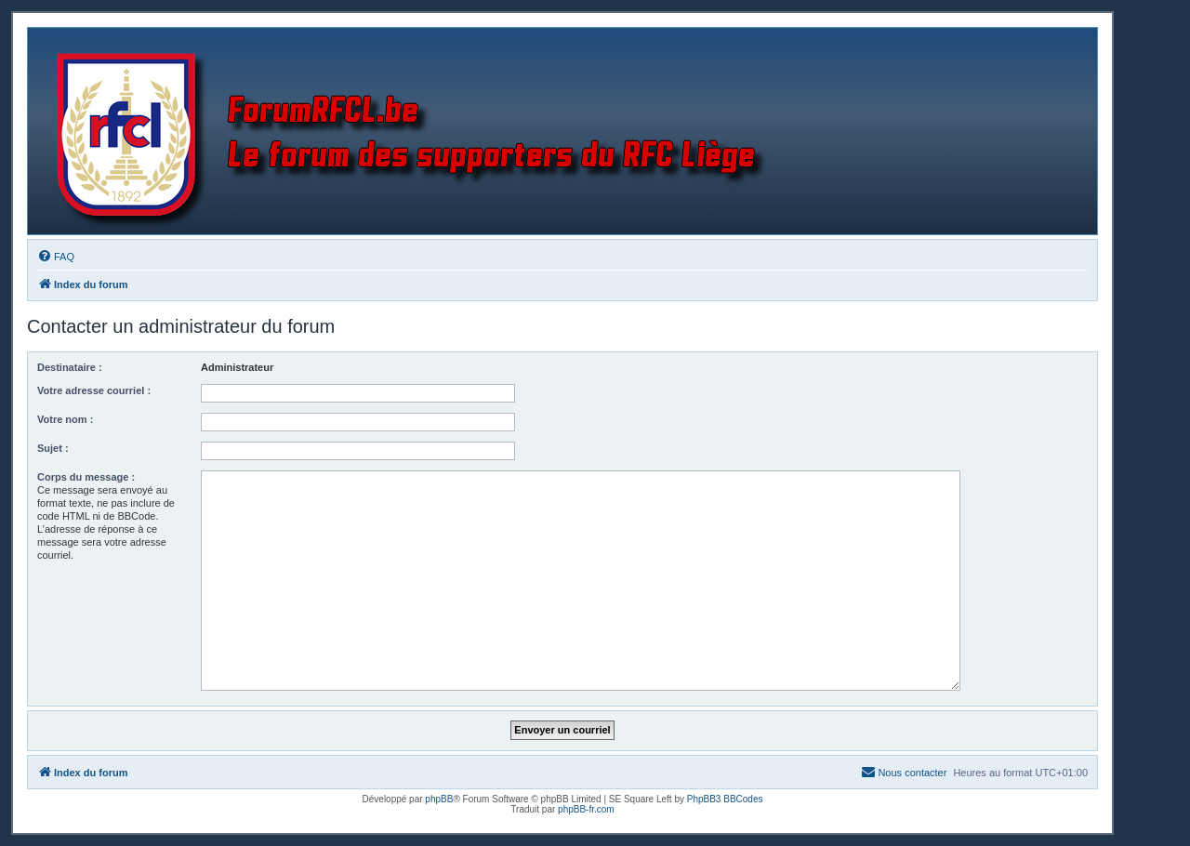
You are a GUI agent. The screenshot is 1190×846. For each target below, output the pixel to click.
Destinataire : (69, 367)
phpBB (439, 799)
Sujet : (53, 448)
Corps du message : (86, 476)
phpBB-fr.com (586, 809)
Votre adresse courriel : (94, 390)
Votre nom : (65, 419)
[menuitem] (55, 256)
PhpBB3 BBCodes (725, 799)
